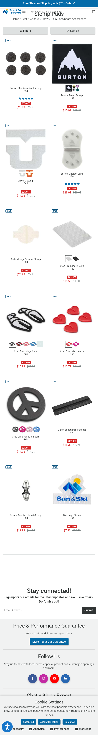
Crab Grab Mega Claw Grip (25, 352)
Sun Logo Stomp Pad (72, 516)
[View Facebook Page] (32, 678)
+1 (39, 344)
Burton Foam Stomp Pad (72, 96)
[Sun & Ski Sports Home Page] (12, 11)
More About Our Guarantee (49, 641)
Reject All (70, 722)
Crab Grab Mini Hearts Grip (72, 352)
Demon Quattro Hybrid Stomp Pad (25, 516)
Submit (88, 610)
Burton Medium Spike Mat (72, 175)
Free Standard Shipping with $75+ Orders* (49, 3)
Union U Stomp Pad (26, 182)
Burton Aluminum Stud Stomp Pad (25, 89)
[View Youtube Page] (54, 678)
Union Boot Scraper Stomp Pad (72, 431)
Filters (25, 30)
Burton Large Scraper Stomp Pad (25, 260)
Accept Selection (49, 722)
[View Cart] (93, 11)
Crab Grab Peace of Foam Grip (25, 438)
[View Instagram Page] (43, 678)
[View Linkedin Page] (65, 678)
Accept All (28, 722)
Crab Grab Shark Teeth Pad (72, 267)
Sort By (73, 30)
